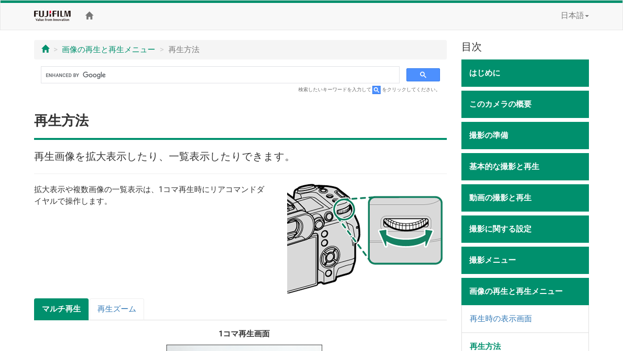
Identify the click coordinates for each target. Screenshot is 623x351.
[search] (219, 75)
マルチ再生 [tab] (61, 308)
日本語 (575, 15)
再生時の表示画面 (501, 318)
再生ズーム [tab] (116, 308)
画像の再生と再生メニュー (108, 49)
